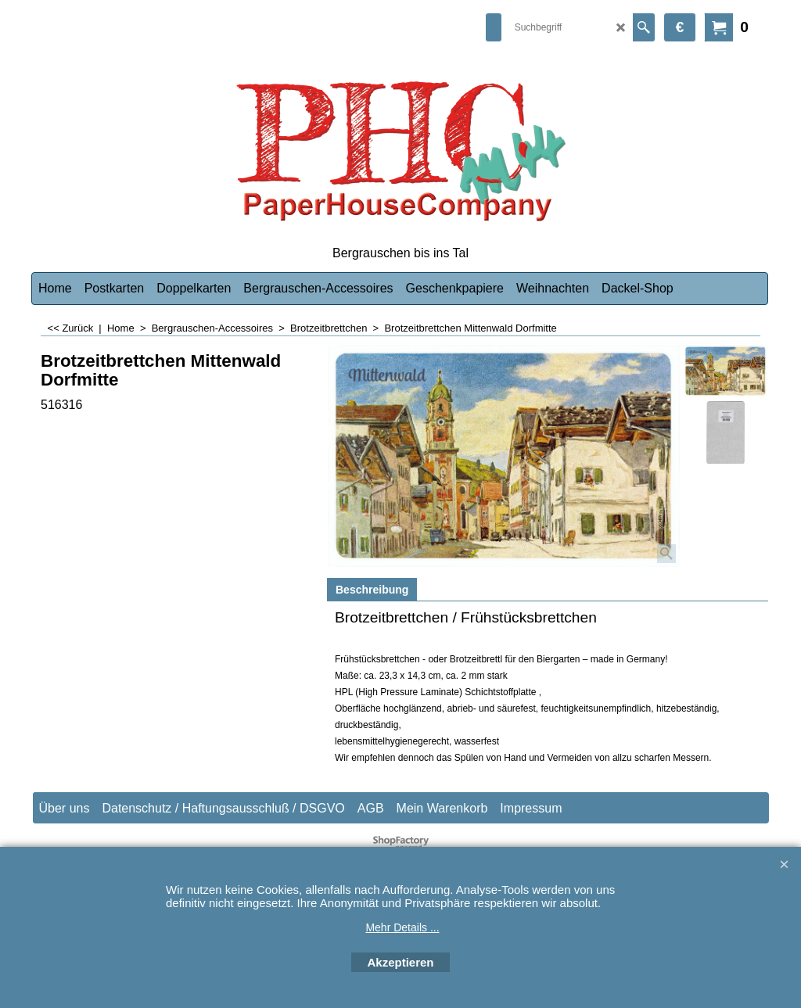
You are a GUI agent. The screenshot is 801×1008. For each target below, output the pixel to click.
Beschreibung (372, 589)
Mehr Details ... (402, 927)
